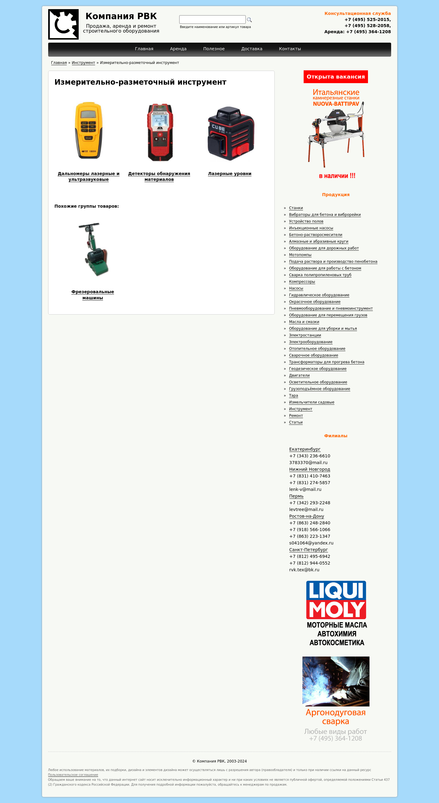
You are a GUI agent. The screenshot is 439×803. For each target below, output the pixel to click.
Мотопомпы (300, 255)
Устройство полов (306, 221)
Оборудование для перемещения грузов (328, 315)
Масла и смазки (304, 322)
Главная (144, 48)
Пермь (296, 496)
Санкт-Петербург (308, 549)
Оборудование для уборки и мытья (323, 328)
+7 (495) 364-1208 (367, 31)
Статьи (296, 422)
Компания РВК (121, 16)
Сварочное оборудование (313, 355)
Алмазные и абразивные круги (318, 241)
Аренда (178, 48)
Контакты (290, 48)
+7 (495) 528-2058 (366, 25)
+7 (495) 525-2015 (366, 19)
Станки (296, 208)
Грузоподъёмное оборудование (319, 389)
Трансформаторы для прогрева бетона (326, 362)
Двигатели (299, 375)
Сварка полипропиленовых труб (320, 275)
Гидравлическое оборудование (319, 295)
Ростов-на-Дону (306, 516)
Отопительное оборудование (317, 349)
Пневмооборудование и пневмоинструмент (331, 308)
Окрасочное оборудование (315, 302)
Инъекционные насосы (311, 228)
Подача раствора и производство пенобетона (333, 261)
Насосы (296, 288)
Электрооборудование (311, 342)
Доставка (251, 48)
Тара (293, 395)
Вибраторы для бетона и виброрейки (325, 215)
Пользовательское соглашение (73, 775)
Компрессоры (302, 282)
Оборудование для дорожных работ (324, 248)
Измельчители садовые (311, 402)
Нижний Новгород (309, 469)
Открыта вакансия (336, 76)
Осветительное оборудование (318, 382)
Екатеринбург (305, 449)
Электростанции (305, 335)
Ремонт (296, 416)
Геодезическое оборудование (318, 369)
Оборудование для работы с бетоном (325, 268)
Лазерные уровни (230, 173)
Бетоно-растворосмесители (315, 235)
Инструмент (300, 409)
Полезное (214, 48)
